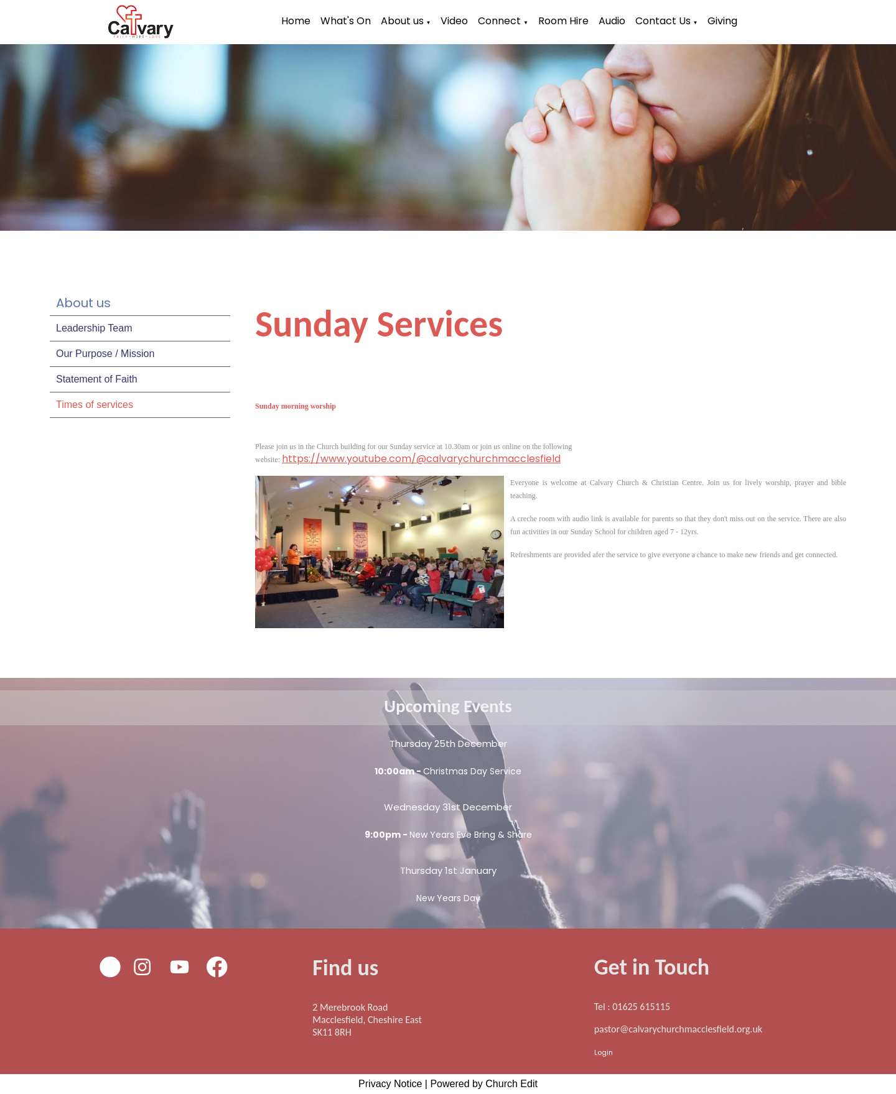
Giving (722, 21)
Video (454, 21)
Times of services (94, 404)
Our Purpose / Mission (105, 353)
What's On (345, 21)
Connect (499, 21)
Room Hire (563, 21)
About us (402, 21)
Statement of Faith (97, 379)
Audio (612, 21)
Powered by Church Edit (484, 1083)
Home (295, 21)
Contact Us (663, 21)
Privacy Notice (390, 1083)
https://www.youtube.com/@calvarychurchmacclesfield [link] (421, 459)
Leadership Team (94, 328)
